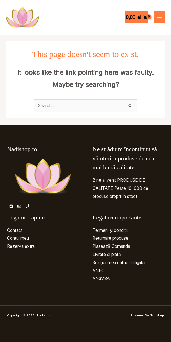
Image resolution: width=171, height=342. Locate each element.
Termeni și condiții (110, 230)
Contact (14, 230)
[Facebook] (11, 206)
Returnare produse (110, 238)
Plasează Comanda (111, 246)
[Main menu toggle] (159, 17)
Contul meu (18, 238)
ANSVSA (101, 278)
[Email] (19, 206)
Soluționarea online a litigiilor (119, 262)
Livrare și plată (107, 254)
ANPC (99, 270)
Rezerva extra (21, 246)
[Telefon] (27, 206)
